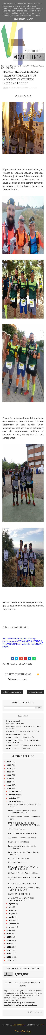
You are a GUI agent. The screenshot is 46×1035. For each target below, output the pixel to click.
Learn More (19, 19)
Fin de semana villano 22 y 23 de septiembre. (22, 847)
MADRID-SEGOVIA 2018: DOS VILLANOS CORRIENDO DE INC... (24, 824)
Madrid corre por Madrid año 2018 (22, 833)
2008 (9, 960)
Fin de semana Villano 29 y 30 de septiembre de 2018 (22, 811)
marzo (12, 920)
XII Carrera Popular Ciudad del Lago (23, 873)
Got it (30, 19)
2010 (9, 954)
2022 (9, 775)
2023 (9, 772)
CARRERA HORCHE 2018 (19, 894)
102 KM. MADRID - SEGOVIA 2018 (24, 88)
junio (11, 910)
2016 (9, 934)
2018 (9, 788)
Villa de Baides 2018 (16, 829)
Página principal (13, 721)
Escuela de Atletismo (15, 724)
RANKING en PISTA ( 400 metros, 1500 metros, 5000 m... (23, 741)
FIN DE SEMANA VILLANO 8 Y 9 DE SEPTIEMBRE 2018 (24, 889)
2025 (9, 765)
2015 (9, 937)
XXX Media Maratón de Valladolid (22, 838)
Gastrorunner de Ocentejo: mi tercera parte (24, 818)
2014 (9, 940)
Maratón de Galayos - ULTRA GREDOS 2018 (24, 805)
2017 (9, 930)
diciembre (14, 791)
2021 (9, 778)
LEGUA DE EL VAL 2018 (18, 859)
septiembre (14, 801)
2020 (9, 782)
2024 (9, 768)
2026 (9, 762)
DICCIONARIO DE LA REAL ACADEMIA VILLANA (23, 728)
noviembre (14, 795)
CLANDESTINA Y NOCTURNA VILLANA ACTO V (21, 899)
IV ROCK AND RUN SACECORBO (22, 884)
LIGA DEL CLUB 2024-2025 (18, 748)
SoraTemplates (19, 1025)
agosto (12, 904)
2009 (9, 957)
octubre (13, 798)
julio (11, 907)
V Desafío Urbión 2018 (17, 863)
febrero (12, 924)
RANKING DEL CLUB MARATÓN (20, 737)
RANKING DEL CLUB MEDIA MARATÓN (23, 745)
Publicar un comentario (18, 679)
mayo (11, 914)
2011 (9, 950)
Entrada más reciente (12, 692)
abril (11, 917)
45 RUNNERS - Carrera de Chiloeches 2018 (24, 878)
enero (12, 927)
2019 (9, 785)
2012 (9, 947)
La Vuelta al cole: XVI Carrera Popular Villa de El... (24, 853)
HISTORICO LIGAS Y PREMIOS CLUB (22, 732)
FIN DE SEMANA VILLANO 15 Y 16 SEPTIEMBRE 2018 (23, 868)
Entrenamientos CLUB (16, 735)
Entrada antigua (35, 692)
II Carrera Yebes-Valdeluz (18, 842)
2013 (9, 944)
